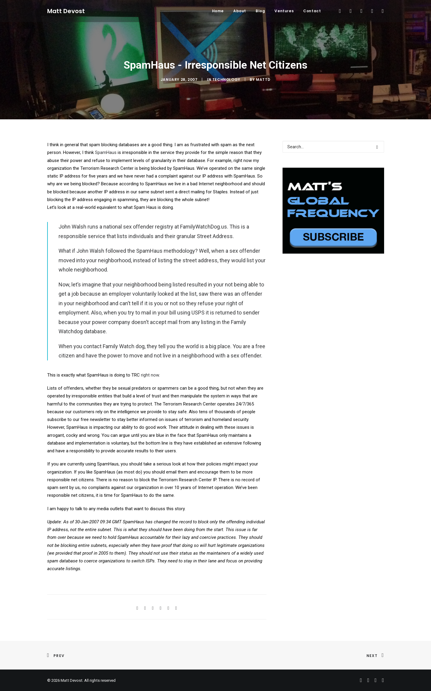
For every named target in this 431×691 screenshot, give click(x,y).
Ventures (284, 10)
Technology (226, 79)
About (239, 10)
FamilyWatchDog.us (203, 226)
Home (218, 10)
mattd (263, 79)
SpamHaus (105, 152)
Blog (260, 10)
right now (150, 375)
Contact (312, 10)
